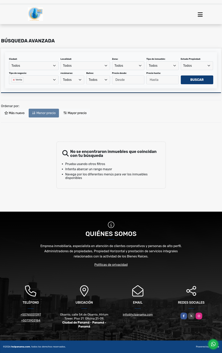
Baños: (90, 73)
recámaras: (67, 73)
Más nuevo (14, 113)
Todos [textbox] (15, 65)
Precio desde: (119, 73)
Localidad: (66, 59)
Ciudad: (13, 59)
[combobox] (34, 65)
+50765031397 (31, 314)
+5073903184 (30, 320)
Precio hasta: (153, 73)
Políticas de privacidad (111, 265)
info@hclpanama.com (138, 314)
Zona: (115, 59)
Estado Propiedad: (191, 59)
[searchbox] (12, 86)
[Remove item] (14, 79)
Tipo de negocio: (18, 73)
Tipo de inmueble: (155, 59)
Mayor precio (75, 113)
